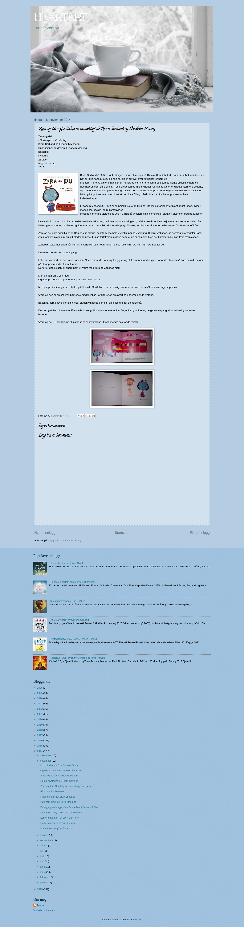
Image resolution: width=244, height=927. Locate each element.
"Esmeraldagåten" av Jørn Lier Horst (59, 817)
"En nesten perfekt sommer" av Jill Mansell (72, 582)
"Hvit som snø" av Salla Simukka (57, 796)
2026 (40, 687)
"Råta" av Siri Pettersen (52, 791)
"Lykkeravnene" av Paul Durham (57, 823)
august (44, 845)
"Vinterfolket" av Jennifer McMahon (58, 775)
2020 (40, 719)
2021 (40, 714)
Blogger (137, 919)
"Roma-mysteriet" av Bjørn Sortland (58, 780)
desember (46, 755)
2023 (40, 703)
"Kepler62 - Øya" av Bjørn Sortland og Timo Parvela (77, 657)
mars (43, 872)
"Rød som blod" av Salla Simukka (57, 801)
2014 (40, 751)
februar (44, 877)
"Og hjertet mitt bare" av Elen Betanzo (60, 770)
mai (42, 861)
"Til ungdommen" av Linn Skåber (67, 601)
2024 (40, 698)
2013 (40, 889)
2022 (40, 708)
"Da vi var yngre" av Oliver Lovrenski (69, 619)
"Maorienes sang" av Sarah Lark (57, 828)
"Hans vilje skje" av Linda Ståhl (66, 563)
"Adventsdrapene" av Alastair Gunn (58, 765)
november (46, 760)
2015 (40, 745)
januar (43, 882)
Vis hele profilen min (44, 910)
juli (42, 850)
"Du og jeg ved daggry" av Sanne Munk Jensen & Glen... (70, 807)
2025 (40, 693)
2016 (40, 740)
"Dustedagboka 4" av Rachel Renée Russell (73, 639)
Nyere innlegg (44, 533)
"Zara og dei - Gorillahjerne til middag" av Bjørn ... (66, 786)
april (42, 866)
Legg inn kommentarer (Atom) (64, 540)
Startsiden (122, 533)
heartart (41, 905)
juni (42, 856)
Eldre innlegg (200, 533)
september (46, 840)
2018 (40, 729)
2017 (40, 735)
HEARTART (60, 17)
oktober (44, 835)
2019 (40, 724)
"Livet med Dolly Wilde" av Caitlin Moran (61, 812)
